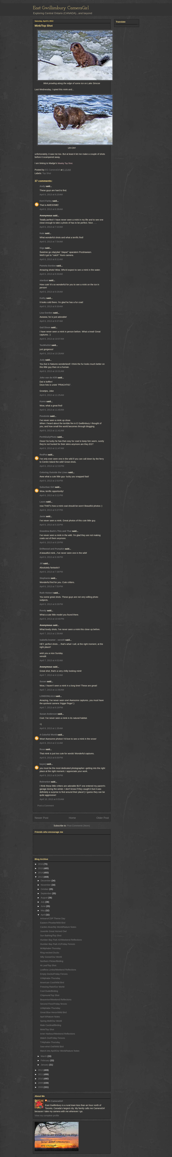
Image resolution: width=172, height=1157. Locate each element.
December (46, 880)
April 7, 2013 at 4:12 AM (51, 675)
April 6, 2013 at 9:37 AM (51, 321)
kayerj (43, 764)
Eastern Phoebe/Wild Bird (52, 923)
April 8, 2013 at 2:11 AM (51, 743)
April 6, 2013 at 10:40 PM (52, 619)
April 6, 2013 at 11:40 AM (52, 410)
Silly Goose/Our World (51, 957)
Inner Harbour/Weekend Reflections (57, 1034)
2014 (41, 872)
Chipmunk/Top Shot (49, 995)
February (45, 1060)
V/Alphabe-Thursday (50, 978)
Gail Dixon (45, 327)
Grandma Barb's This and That (55, 531)
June (43, 906)
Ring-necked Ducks (49, 952)
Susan (43, 681)
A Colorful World (48, 734)
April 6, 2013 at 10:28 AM (52, 353)
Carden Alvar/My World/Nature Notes (58, 927)
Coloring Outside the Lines (54, 472)
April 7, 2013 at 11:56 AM (52, 690)
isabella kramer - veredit (52, 640)
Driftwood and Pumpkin (52, 549)
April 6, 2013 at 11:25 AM (52, 395)
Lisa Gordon (46, 313)
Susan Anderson (48, 714)
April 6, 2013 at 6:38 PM (51, 557)
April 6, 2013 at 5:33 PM (51, 524)
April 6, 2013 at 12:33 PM (52, 466)
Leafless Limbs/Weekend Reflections (58, 969)
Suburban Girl (47, 487)
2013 (41, 877)
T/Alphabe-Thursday (50, 1042)
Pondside (44, 416)
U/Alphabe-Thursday (50, 1008)
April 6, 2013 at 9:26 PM (51, 604)
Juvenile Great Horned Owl (53, 931)
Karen (43, 401)
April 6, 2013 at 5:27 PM (51, 510)
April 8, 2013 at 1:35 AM (51, 728)
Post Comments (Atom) (78, 825)
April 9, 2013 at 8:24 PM (51, 775)
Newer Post (41, 817)
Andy (42, 186)
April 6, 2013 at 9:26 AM (51, 292)
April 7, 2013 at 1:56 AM (51, 633)
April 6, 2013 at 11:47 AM (52, 448)
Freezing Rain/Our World (52, 987)
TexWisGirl (45, 345)
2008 (41, 1087)
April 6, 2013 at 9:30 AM (51, 306)
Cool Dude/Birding (49, 991)
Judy (42, 360)
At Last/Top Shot (48, 965)
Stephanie (45, 578)
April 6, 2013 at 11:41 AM (52, 430)
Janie (42, 516)
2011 (41, 1074)
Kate (42, 233)
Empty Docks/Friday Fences (54, 974)
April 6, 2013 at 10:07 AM (52, 339)
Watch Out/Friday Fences (52, 1038)
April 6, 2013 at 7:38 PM (51, 572)
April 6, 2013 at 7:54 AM (51, 241)
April (43, 915)
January (45, 1065)
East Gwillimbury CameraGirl (61, 8)
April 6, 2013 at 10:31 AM (52, 371)
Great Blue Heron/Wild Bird (53, 1012)
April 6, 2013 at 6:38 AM (51, 209)
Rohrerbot (45, 782)
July (43, 902)
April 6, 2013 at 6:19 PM (51, 542)
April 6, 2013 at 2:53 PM (51, 480)
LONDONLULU (47, 696)
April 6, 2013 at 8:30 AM (51, 274)
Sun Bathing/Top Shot (50, 935)
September (46, 893)
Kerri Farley (46, 201)
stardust (44, 280)
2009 (41, 1083)
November (46, 885)
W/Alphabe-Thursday (50, 948)
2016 (41, 864)
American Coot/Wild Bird (52, 982)
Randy (43, 610)
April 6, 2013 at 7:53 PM (51, 586)
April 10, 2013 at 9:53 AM (52, 799)
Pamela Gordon (48, 265)
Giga (42, 248)
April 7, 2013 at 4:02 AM (51, 660)
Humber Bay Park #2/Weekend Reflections (61, 940)
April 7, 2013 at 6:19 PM (51, 707)
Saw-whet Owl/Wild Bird (52, 1046)
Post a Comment (45, 805)
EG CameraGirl (55, 1101)
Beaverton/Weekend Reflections (55, 999)
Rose (42, 749)
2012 (41, 1070)
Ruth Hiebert (46, 593)
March (44, 1056)
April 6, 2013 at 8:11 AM (51, 259)
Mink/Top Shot (47, 1029)
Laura (43, 502)
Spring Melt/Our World (51, 1021)
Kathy (43, 298)
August (44, 897)
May (43, 910)
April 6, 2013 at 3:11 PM (51, 495)
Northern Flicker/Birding (51, 961)
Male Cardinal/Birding (50, 1025)
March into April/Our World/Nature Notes (59, 1051)
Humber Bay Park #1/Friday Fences (57, 944)
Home (72, 817)
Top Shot (46, 173)
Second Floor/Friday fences (53, 1004)
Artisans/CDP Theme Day (52, 918)
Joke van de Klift (48, 377)
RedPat (43, 454)
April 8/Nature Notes (50, 1016)
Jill (41, 563)
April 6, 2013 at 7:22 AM (51, 227)
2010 (41, 1078)
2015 (41, 868)
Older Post (102, 817)
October (45, 889)
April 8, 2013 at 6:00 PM (51, 757)
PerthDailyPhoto (48, 437)
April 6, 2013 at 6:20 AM (51, 194)
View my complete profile (47, 1115)
